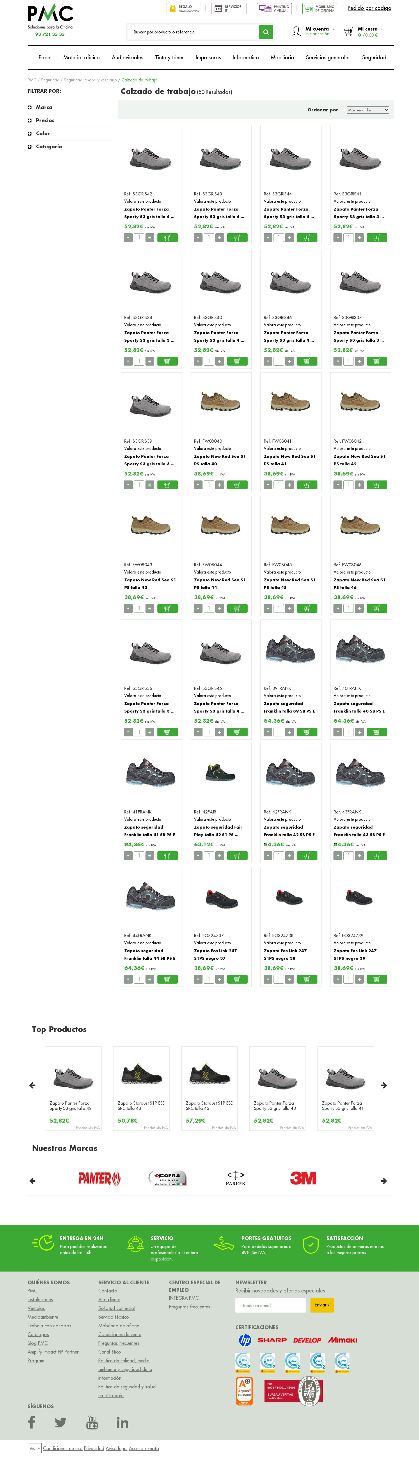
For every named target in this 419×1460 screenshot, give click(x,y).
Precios (45, 120)
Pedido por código (369, 8)
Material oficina (81, 57)
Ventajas (36, 1308)
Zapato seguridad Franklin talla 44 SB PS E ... (149, 958)
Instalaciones (40, 1299)
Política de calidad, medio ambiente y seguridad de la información (125, 1369)
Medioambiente (43, 1317)
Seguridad (374, 57)
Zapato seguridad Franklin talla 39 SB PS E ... (289, 711)
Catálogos (38, 1334)
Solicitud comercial (116, 1308)
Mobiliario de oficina (118, 1326)
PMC (32, 80)
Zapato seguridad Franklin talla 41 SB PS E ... (149, 835)
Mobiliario (282, 57)
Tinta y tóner (169, 57)
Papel (45, 57)
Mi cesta (371, 32)
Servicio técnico (113, 1317)
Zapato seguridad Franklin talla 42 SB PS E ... (289, 835)
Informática (246, 57)
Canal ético (109, 1352)
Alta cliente (109, 1299)
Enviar (322, 1305)
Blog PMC (38, 1343)
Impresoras (208, 57)
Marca (44, 107)
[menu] (35, 1448)
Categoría (49, 146)
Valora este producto (142, 201)
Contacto (107, 1291)
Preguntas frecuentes (118, 1343)
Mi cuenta (320, 31)
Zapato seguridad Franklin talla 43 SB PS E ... (359, 835)
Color (43, 133)
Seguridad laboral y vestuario (90, 80)
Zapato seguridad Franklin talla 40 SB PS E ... (359, 711)
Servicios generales (328, 57)
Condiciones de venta (119, 1334)
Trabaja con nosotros (49, 1326)
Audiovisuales (127, 57)
